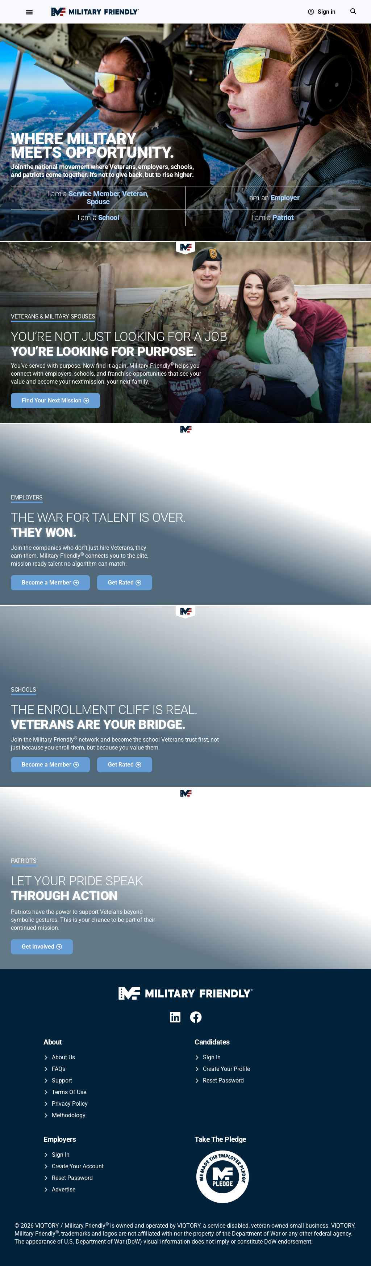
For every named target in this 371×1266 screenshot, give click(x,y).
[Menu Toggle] (29, 12)
